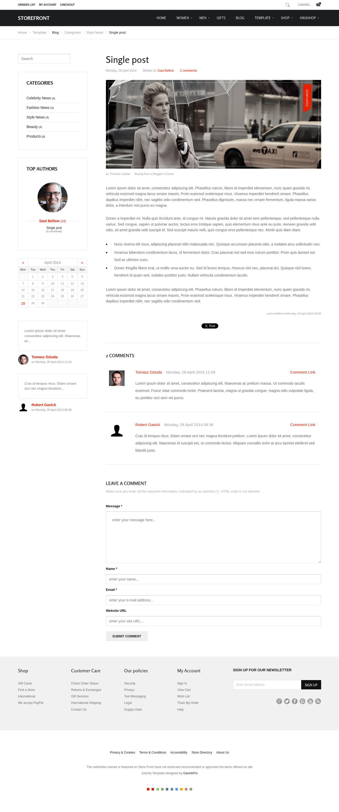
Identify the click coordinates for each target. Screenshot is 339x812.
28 (23, 303)
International (26, 696)
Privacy (129, 690)
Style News (94, 32)
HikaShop (308, 18)
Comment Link (302, 372)
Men (202, 18)
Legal (128, 703)
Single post (54, 229)
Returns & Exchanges (86, 690)
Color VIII (181, 789)
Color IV (162, 789)
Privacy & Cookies (122, 752)
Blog (240, 18)
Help (180, 709)
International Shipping (86, 703)
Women (183, 18)
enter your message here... (213, 537)
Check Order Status (84, 683)
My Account (47, 4)
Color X (191, 789)
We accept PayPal (31, 703)
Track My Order (188, 703)
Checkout (67, 4)
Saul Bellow (165, 70)
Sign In (182, 683)
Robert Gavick (148, 424)
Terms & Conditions (152, 752)
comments (188, 70)
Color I (148, 789)
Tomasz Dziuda (149, 372)
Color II (153, 789)
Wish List (183, 696)
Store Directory (201, 752)
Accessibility (178, 752)
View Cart (184, 690)
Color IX (186, 789)
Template (263, 18)
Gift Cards (25, 683)
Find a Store (26, 690)
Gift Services (80, 696)
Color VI (172, 789)
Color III (157, 789)
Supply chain (133, 709)
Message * (114, 506)
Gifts (221, 18)
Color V (167, 789)
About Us (222, 752)
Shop (285, 18)
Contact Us (78, 709)
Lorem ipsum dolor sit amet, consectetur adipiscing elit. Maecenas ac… (53, 336)
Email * (111, 590)
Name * (111, 569)
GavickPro (190, 773)
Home (161, 18)
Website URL (116, 611)
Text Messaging (135, 696)
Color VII (176, 789)
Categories (72, 32)
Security (129, 683)
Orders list (26, 4)
